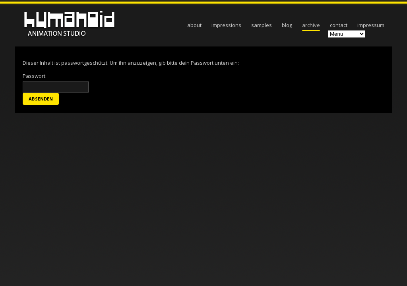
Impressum (370, 25)
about (194, 25)
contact (338, 25)
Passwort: (56, 82)
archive (311, 25)
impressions (226, 25)
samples (261, 25)
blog (287, 25)
